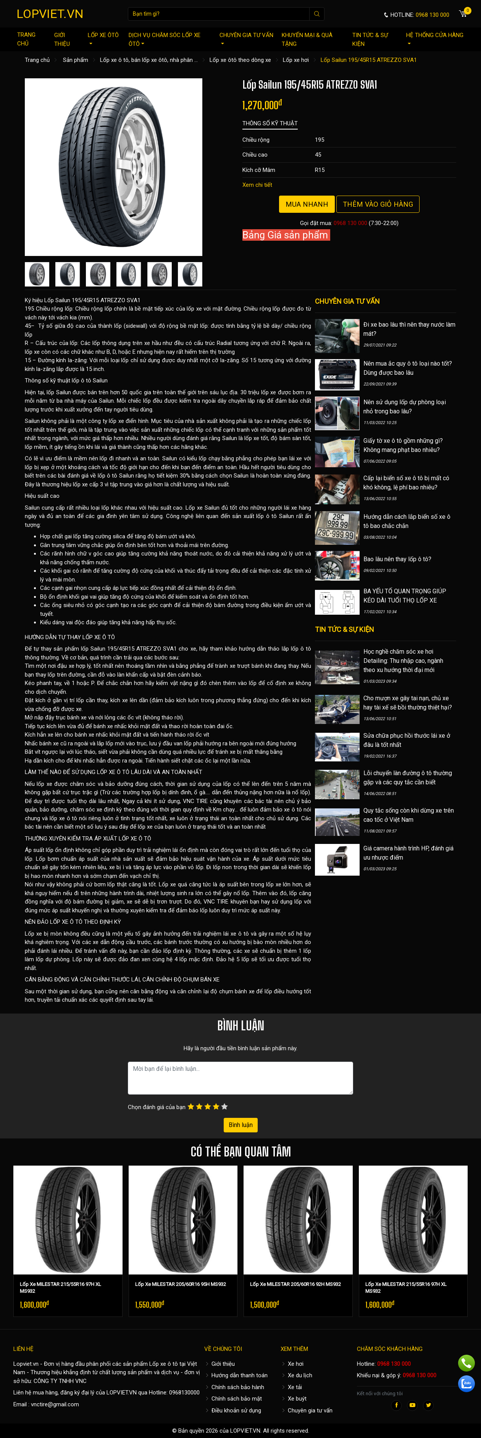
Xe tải (291, 1387)
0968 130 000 (350, 223)
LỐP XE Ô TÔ (98, 637)
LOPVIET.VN (50, 13)
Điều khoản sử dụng (232, 1410)
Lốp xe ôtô (103, 38)
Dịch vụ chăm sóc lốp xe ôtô (164, 39)
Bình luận (241, 1125)
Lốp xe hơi (296, 60)
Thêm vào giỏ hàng (378, 204)
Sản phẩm (75, 60)
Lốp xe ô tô (163, 1363)
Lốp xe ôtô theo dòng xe (240, 60)
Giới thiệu (62, 39)
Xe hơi (292, 1363)
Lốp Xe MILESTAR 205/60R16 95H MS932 (180, 1284)
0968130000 (184, 1392)
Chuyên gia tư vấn (246, 38)
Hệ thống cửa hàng (434, 38)
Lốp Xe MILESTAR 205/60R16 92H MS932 (295, 1284)
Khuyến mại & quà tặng (307, 39)
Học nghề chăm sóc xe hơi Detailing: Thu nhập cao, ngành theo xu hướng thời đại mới (403, 661)
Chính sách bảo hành (234, 1387)
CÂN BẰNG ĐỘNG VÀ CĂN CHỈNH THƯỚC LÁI (82, 979)
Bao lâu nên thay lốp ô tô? (397, 559)
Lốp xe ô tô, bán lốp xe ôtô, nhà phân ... (149, 60)
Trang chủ (26, 39)
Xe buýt (294, 1398)
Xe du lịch (296, 1375)
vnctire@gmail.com (55, 1404)
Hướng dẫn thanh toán (236, 1375)
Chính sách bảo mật (233, 1398)
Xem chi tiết (257, 184)
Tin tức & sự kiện (370, 39)
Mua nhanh (307, 204)
